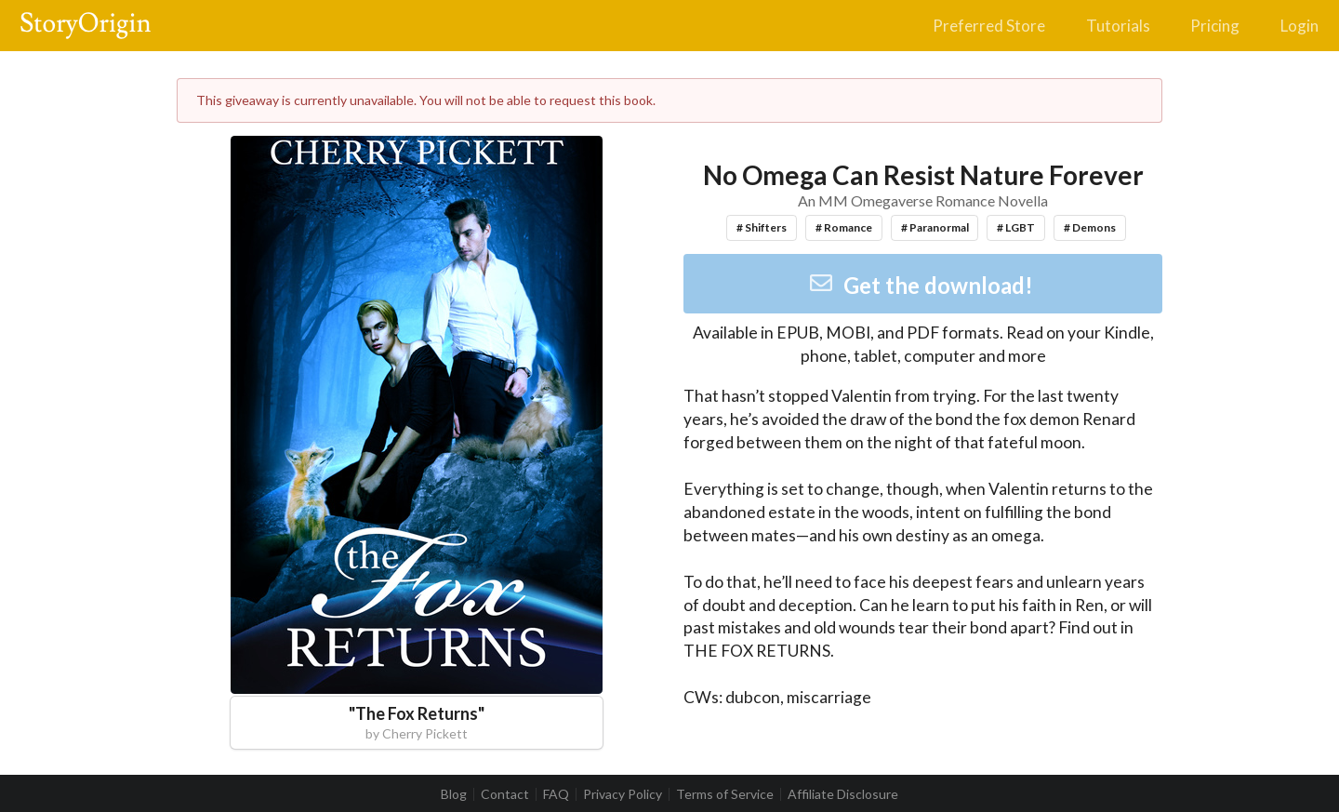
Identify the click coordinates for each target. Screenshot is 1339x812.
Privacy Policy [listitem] (622, 794)
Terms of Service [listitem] (725, 794)
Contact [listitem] (505, 794)
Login (1299, 25)
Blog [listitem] (454, 794)
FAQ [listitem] (556, 794)
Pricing (1215, 25)
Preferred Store (989, 25)
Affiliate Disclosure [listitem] (843, 794)
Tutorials (1118, 25)
